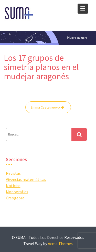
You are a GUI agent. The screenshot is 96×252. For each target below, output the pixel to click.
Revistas (13, 173)
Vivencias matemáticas (26, 179)
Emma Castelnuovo (45, 107)
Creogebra (15, 197)
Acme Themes (60, 243)
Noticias (13, 185)
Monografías (17, 191)
